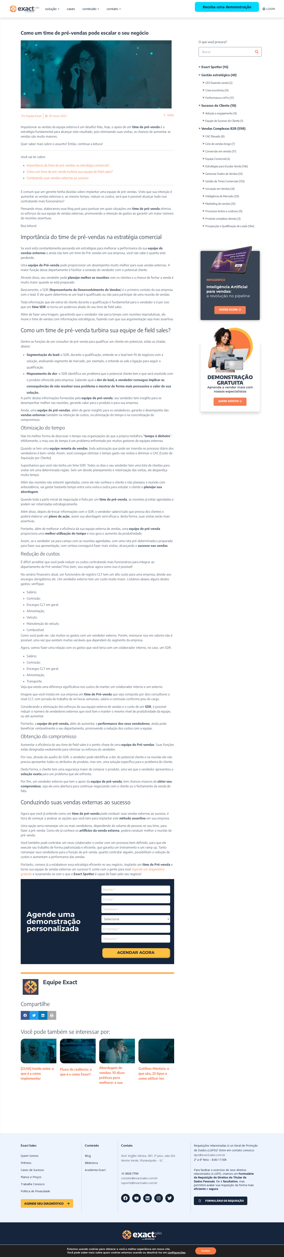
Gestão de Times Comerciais (221, 181)
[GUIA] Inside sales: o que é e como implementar (37, 1073)
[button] (25, 1015)
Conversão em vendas (218, 151)
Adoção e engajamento (219, 113)
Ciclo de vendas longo (218, 143)
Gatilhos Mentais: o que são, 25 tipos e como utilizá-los (153, 1073)
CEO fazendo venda (217, 82)
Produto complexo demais (221, 218)
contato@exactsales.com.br (139, 1178)
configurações (176, 1252)
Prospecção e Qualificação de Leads (226, 226)
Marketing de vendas (217, 203)
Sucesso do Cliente (215, 105)
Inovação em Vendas (217, 188)
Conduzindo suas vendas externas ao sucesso (58, 178)
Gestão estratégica (215, 75)
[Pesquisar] (257, 51)
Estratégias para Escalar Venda (223, 166)
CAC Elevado (212, 136)
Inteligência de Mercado (219, 196)
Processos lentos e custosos (221, 211)
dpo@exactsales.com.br (209, 1155)
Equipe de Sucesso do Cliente (222, 120)
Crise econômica (214, 90)
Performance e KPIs (217, 97)
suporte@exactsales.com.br (139, 1183)
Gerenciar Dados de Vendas (221, 173)
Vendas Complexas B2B (218, 129)
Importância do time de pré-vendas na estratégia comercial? (68, 165)
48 (129, 1173)
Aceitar (205, 1251)
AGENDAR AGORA (135, 952)
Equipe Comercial (215, 158)
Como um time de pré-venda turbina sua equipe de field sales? (70, 172)
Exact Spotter (211, 67)
